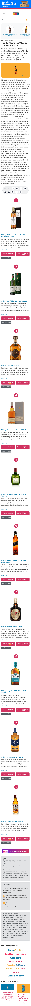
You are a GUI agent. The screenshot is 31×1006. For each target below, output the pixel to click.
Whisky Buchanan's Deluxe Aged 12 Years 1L (13, 495)
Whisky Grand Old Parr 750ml (11, 626)
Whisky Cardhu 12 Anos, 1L (10, 365)
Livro (11, 950)
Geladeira (15, 958)
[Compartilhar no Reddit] (12, 192)
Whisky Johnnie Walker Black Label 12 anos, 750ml (14, 561)
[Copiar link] (20, 192)
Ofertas (8, 254)
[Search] (11, 19)
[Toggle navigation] (3, 13)
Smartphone (15, 961)
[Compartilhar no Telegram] (5, 192)
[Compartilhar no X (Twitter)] (21, 188)
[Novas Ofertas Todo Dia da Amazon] (15, 4)
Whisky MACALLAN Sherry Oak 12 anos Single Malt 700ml (15, 236)
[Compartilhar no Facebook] (17, 188)
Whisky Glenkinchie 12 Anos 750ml (13, 430)
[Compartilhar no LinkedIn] (24, 188)
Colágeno (20, 965)
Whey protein (13, 968)
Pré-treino (18, 970)
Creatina (18, 950)
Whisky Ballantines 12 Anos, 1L (12, 757)
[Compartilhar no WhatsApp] (13, 188)
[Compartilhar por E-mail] (16, 192)
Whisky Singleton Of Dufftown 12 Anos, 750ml (15, 692)
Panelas (11, 965)
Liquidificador (16, 975)
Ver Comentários (6, 258)
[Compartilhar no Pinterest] (8, 192)
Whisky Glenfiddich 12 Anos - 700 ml (14, 301)
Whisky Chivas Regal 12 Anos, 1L (12, 821)
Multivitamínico (15, 954)
